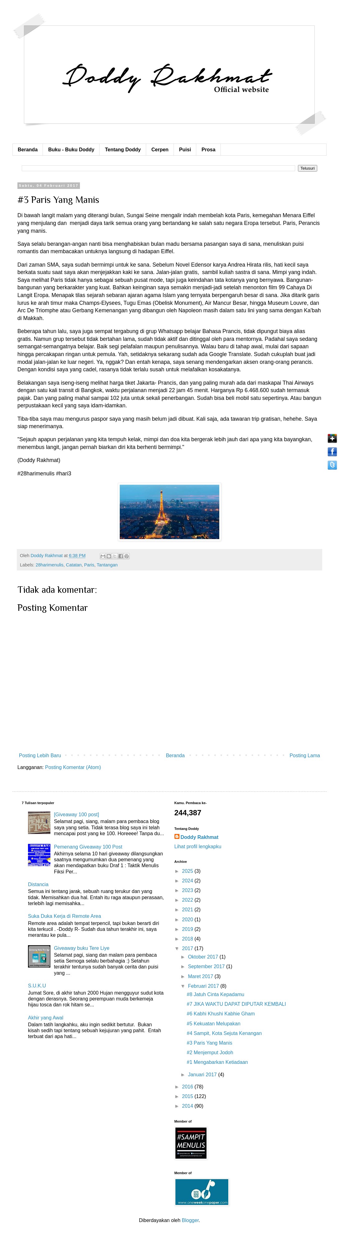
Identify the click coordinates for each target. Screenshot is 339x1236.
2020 (188, 919)
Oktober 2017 (203, 956)
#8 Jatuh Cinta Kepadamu (215, 994)
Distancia (38, 884)
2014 (188, 1106)
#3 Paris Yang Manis (209, 1043)
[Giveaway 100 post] (76, 814)
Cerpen (160, 149)
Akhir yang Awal (45, 1017)
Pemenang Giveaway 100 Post (88, 846)
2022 (188, 900)
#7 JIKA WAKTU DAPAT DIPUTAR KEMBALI (236, 1004)
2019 (188, 929)
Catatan (73, 564)
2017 (188, 948)
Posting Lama (305, 755)
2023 (188, 890)
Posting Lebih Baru (40, 755)
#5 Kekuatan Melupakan (213, 1023)
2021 (188, 909)
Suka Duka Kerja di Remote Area (64, 916)
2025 (188, 871)
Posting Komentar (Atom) (73, 767)
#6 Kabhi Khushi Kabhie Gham (221, 1013)
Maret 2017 (201, 976)
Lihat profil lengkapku (197, 846)
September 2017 (207, 966)
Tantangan (107, 564)
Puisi (185, 149)
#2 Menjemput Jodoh (210, 1052)
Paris (89, 564)
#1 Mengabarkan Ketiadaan (217, 1062)
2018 (188, 938)
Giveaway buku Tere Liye (81, 948)
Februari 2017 (204, 986)
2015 (188, 1096)
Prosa (208, 149)
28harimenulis (49, 564)
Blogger (190, 1220)
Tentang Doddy (123, 149)
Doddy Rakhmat (200, 837)
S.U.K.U (37, 985)
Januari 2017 (203, 1074)
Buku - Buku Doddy (71, 149)
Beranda (28, 149)
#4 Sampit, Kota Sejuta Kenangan (224, 1033)
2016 (188, 1086)
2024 (188, 880)
